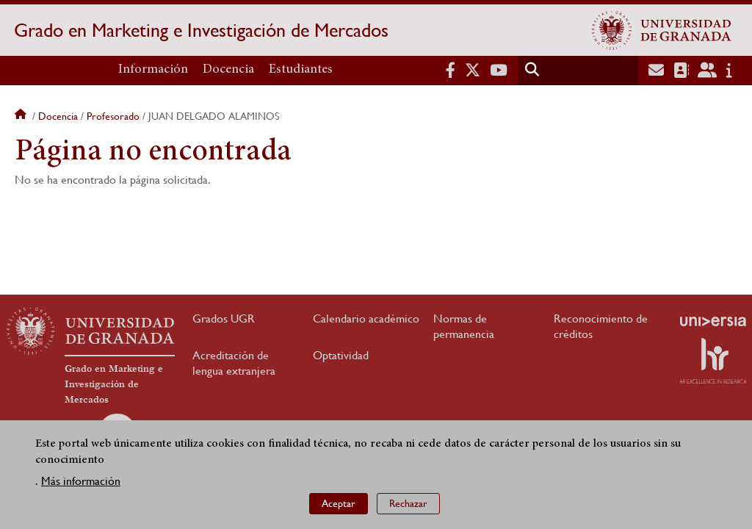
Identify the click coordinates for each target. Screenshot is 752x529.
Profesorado (113, 116)
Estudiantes (301, 69)
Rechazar (408, 503)
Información (153, 69)
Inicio (22, 116)
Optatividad (341, 355)
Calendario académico (366, 318)
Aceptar (338, 503)
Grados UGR (223, 318)
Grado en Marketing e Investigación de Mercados (201, 30)
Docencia (228, 69)
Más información (80, 481)
